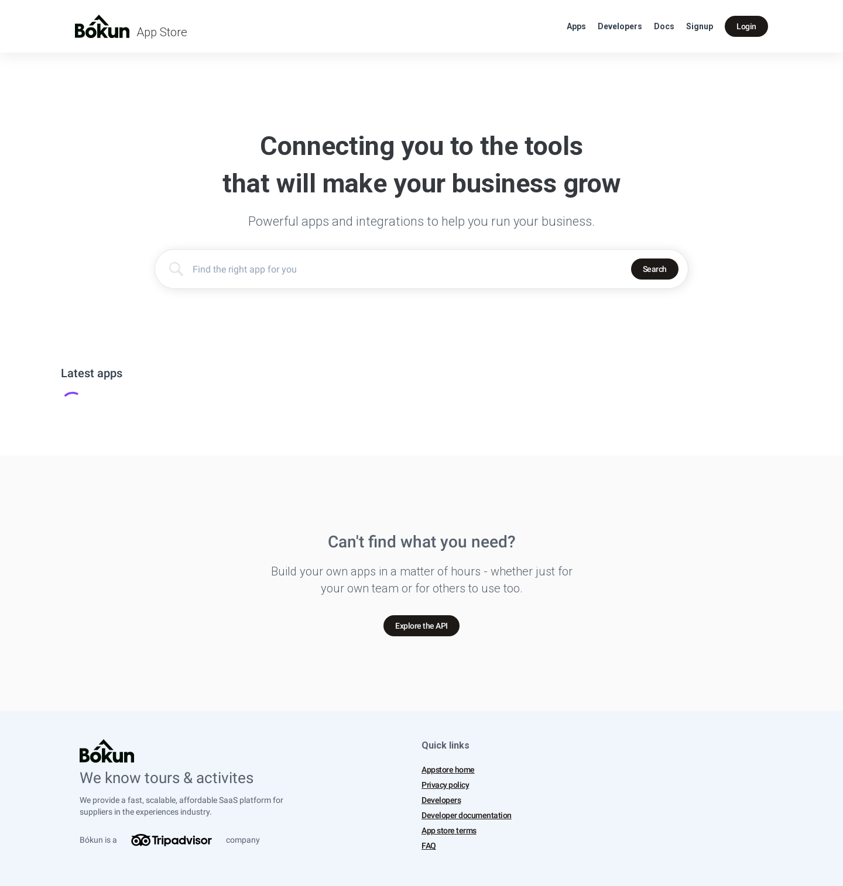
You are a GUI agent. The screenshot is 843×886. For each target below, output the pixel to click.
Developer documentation (467, 815)
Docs (664, 26)
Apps (576, 26)
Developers (620, 26)
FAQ (429, 845)
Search (655, 269)
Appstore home (448, 769)
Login (746, 26)
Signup (699, 26)
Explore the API (421, 625)
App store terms (449, 830)
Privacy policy (445, 785)
